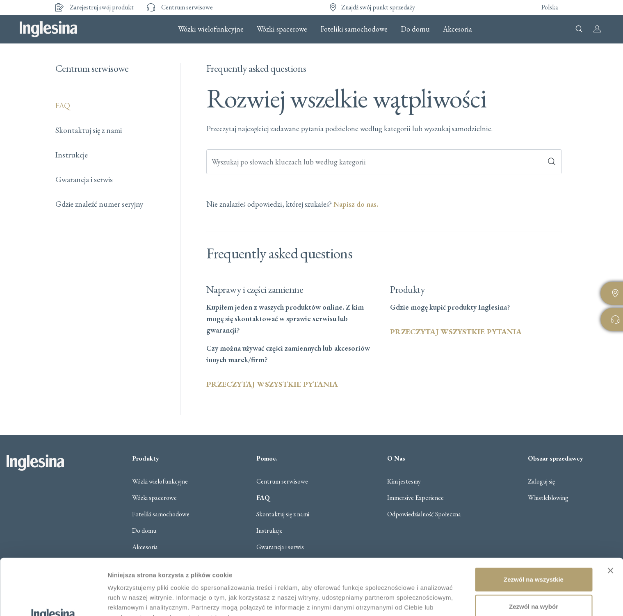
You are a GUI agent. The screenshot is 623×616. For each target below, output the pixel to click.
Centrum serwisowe (282, 481)
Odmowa (533, 576)
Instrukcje (71, 155)
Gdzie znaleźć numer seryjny (99, 204)
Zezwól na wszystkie (534, 523)
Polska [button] (549, 7)
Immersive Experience (415, 498)
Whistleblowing (548, 498)
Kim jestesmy (404, 481)
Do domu (415, 29)
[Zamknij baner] (610, 514)
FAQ (62, 105)
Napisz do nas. (355, 204)
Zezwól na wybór (533, 550)
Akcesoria (457, 29)
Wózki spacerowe (282, 29)
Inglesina (48, 29)
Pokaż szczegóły (132, 599)
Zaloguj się (541, 481)
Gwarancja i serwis (84, 179)
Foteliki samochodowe (354, 29)
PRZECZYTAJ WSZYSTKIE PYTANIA (272, 384)
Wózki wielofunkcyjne (211, 29)
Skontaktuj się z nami (88, 130)
